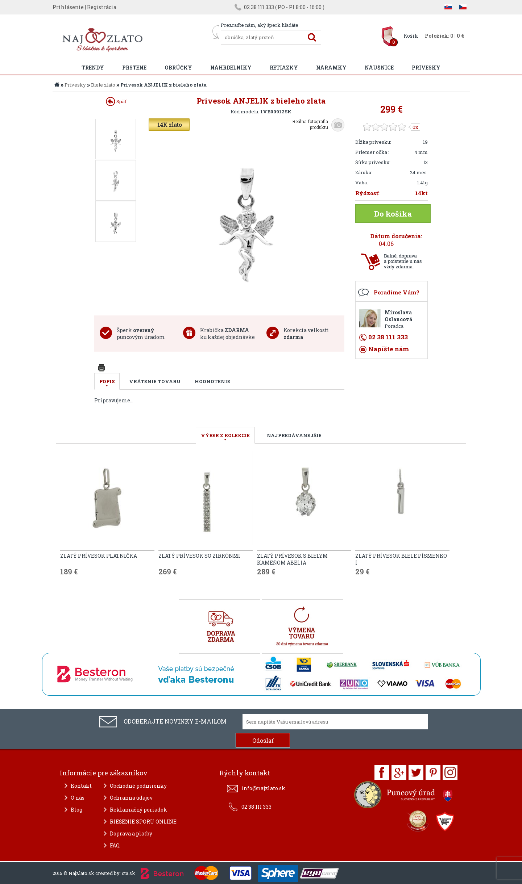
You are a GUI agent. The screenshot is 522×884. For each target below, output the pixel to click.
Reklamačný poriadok (138, 809)
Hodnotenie (212, 381)
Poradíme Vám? (396, 292)
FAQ (115, 845)
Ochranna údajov (131, 797)
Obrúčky (178, 67)
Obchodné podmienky (138, 785)
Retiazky (284, 67)
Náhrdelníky (231, 67)
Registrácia (101, 7)
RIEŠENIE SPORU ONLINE (143, 821)
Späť (116, 101)
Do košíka (393, 214)
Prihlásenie (68, 7)
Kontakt (81, 785)
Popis (107, 381)
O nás (77, 797)
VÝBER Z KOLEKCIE (225, 435)
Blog (76, 809)
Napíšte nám (388, 349)
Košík (410, 35)
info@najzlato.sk (263, 788)
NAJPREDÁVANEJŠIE (294, 435)
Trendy (93, 67)
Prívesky (426, 67)
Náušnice (379, 67)
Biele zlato (103, 84)
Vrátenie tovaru (155, 381)
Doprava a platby (131, 833)
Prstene (134, 67)
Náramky (331, 67)
